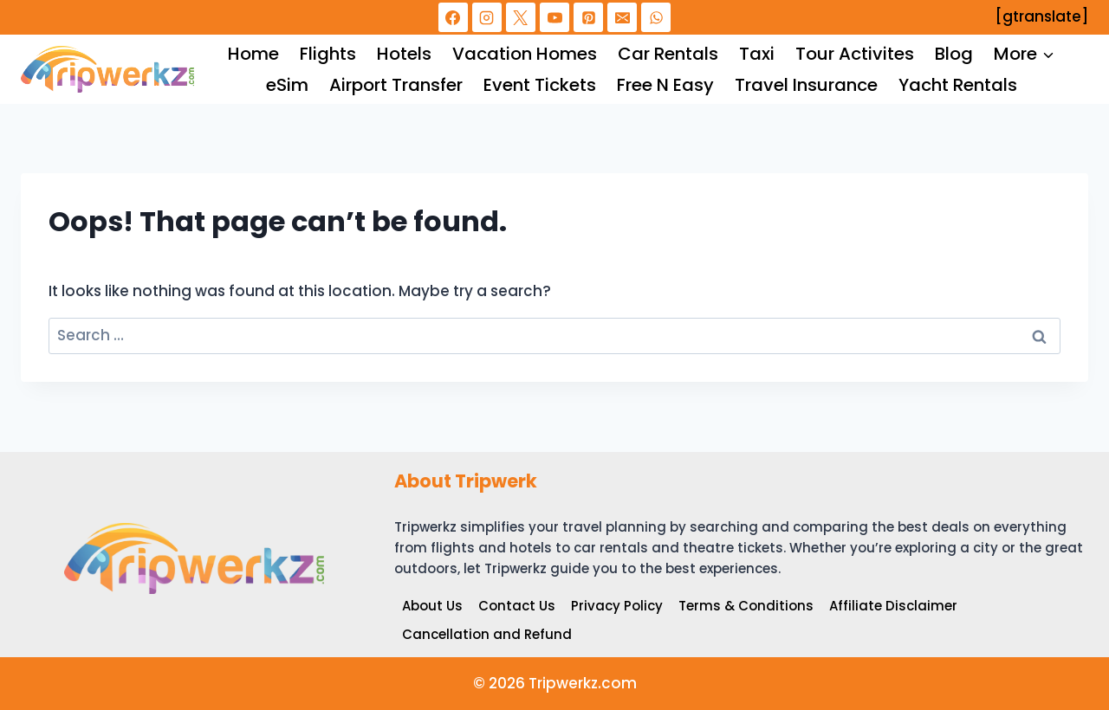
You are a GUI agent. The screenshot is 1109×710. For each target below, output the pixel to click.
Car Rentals (668, 54)
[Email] (622, 17)
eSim (287, 85)
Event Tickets (539, 85)
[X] (520, 17)
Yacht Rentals (957, 85)
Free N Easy (665, 85)
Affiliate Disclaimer (893, 606)
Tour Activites (854, 54)
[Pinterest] (588, 17)
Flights (328, 54)
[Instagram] (487, 17)
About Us (432, 606)
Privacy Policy (617, 606)
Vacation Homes (524, 54)
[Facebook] (453, 17)
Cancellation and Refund (487, 634)
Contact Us (516, 606)
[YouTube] (554, 17)
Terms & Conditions (746, 606)
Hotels (404, 54)
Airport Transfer (396, 85)
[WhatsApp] (656, 17)
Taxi (757, 54)
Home (253, 54)
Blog (954, 54)
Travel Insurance (806, 85)
